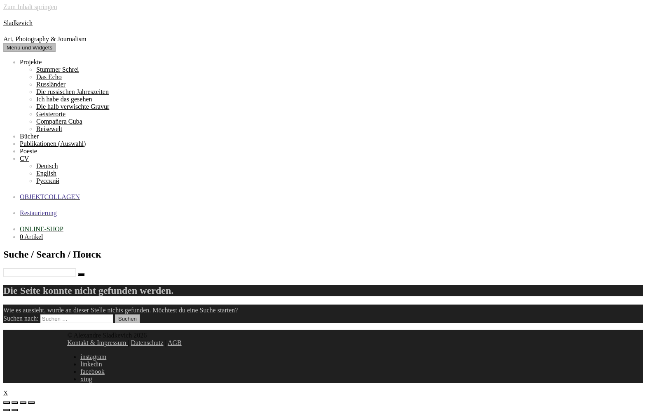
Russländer (51, 84)
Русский (47, 180)
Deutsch (47, 165)
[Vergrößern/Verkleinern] (31, 402)
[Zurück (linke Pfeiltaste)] (6, 410)
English (46, 173)
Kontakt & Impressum (97, 342)
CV (24, 158)
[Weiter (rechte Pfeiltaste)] (15, 410)
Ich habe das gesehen (64, 99)
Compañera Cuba (59, 121)
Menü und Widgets (29, 48)
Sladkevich (18, 22)
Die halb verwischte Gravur (72, 106)
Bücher (29, 136)
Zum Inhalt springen (30, 6)
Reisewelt (49, 128)
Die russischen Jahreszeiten (72, 91)
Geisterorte (51, 113)
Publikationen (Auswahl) (53, 143)
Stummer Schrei (57, 69)
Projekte (31, 62)
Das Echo (49, 76)
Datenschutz (147, 342)
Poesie (28, 151)
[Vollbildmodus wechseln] (23, 402)
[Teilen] (15, 402)
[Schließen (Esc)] (6, 402)
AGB (175, 342)
